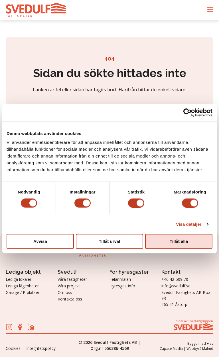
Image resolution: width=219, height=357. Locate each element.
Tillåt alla (179, 241)
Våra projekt (69, 286)
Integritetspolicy (41, 348)
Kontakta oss (70, 299)
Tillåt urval (109, 241)
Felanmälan (120, 279)
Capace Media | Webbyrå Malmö (186, 348)
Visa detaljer (188, 223)
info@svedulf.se (175, 286)
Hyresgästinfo (122, 286)
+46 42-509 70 (174, 279)
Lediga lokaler (18, 279)
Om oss (65, 292)
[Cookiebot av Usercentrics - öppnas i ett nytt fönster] (187, 112)
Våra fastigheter (72, 279)
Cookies (13, 348)
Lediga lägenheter (22, 286)
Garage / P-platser (22, 292)
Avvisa (40, 241)
